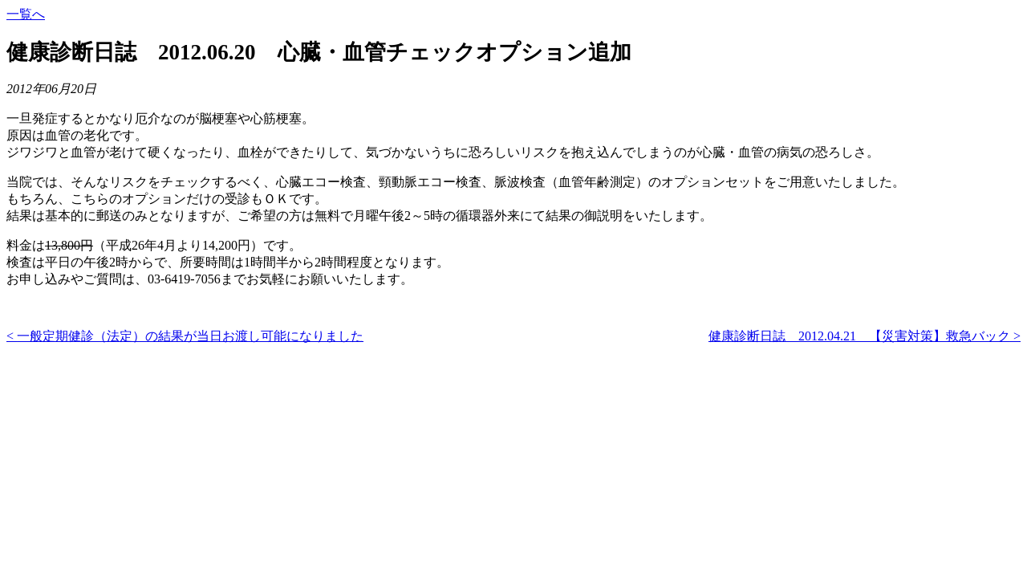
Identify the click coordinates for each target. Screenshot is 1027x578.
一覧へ (25, 14)
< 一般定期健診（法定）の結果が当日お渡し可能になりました (184, 336)
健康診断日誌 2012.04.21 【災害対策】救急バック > (864, 336)
